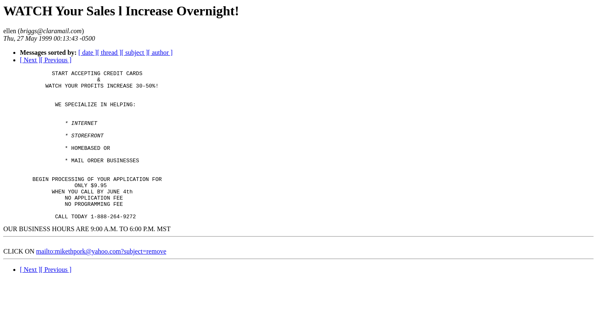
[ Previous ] (56, 59)
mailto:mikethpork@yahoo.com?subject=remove (101, 281)
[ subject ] (134, 52)
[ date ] (87, 52)
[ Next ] (30, 59)
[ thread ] (109, 52)
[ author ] (160, 52)
